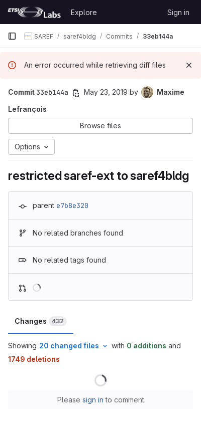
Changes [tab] (41, 321)
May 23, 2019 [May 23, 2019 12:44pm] (106, 92)
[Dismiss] (189, 65)
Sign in (178, 12)
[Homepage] (34, 12)
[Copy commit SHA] (76, 93)
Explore (84, 12)
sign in (93, 399)
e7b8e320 (72, 205)
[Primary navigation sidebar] (12, 36)
